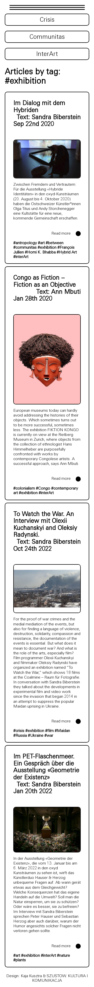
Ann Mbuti (66, 292)
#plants (19, 960)
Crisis (47, 20)
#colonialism (24, 489)
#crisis (18, 731)
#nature (63, 956)
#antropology (25, 243)
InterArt (47, 54)
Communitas (47, 37)
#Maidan (62, 731)
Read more (61, 234)
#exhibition (47, 248)
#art (41, 243)
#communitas (25, 248)
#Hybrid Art (67, 252)
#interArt (20, 257)
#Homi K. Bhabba (40, 252)
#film (49, 731)
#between (54, 243)
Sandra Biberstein (56, 118)
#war (48, 736)
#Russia (20, 736)
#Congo (43, 489)
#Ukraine (35, 736)
